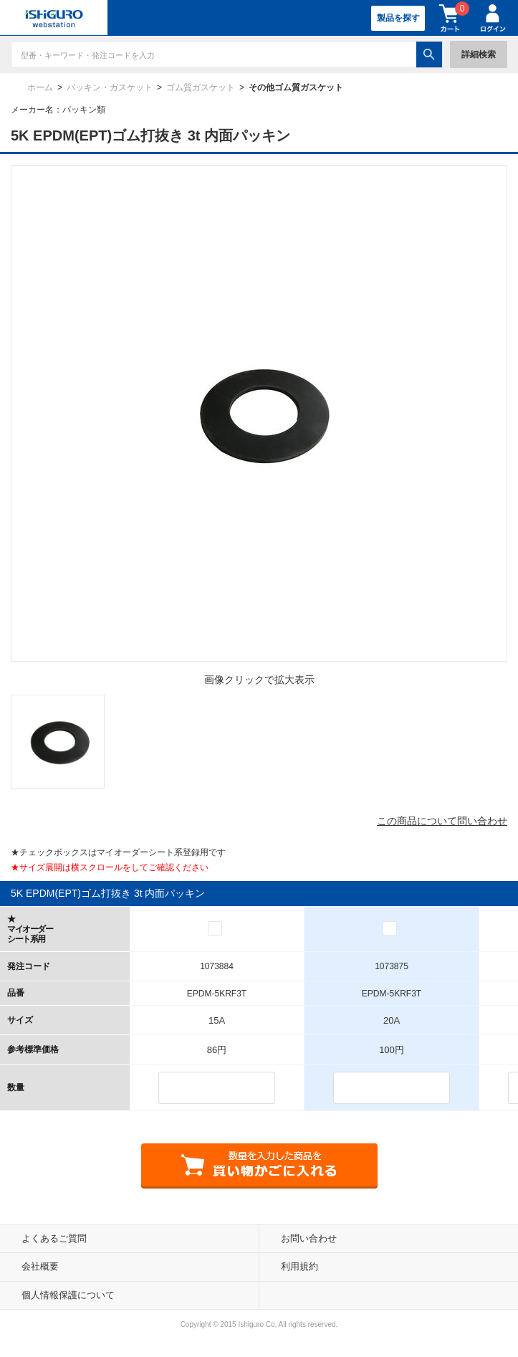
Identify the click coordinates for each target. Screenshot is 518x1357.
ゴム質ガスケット (200, 87)
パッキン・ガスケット (110, 87)
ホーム (40, 87)
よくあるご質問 (54, 1238)
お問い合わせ (309, 1238)
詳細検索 (478, 54)
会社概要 (40, 1266)
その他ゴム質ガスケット (296, 87)
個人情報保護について (68, 1295)
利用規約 (299, 1266)
